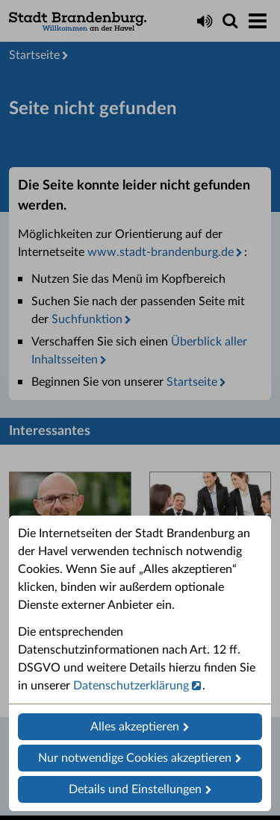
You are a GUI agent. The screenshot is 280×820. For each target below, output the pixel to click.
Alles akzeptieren (134, 727)
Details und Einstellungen (135, 789)
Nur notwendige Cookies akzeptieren (134, 758)
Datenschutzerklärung (131, 686)
